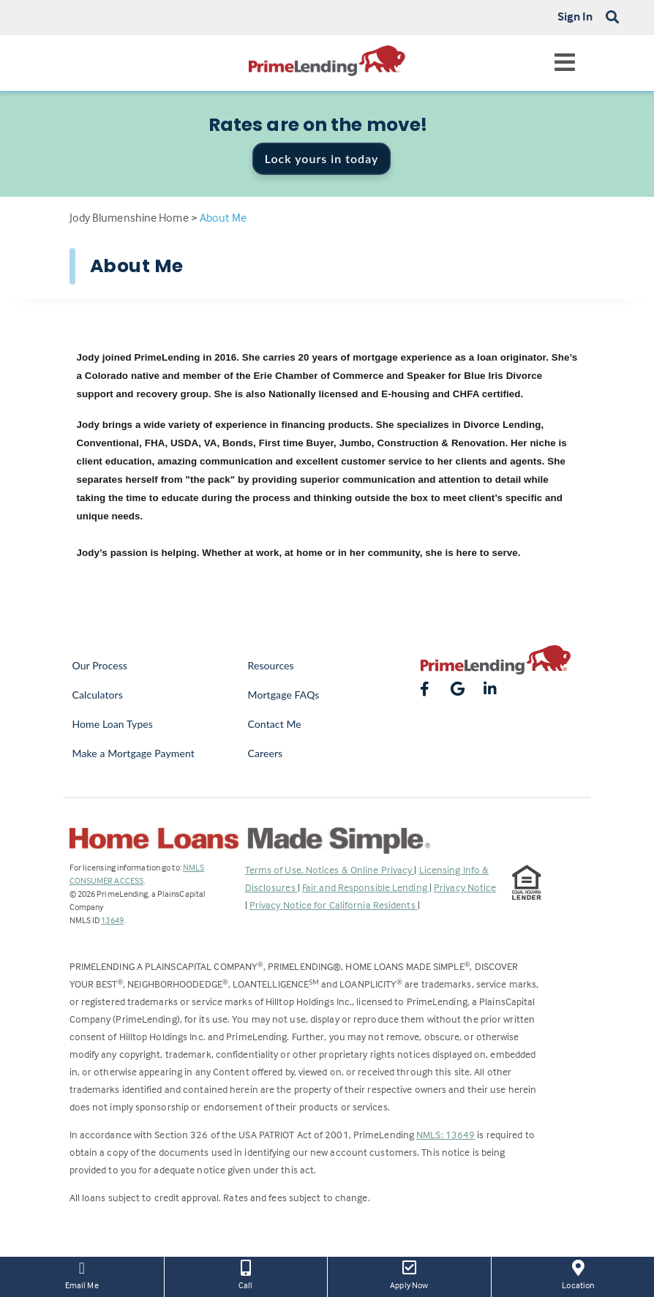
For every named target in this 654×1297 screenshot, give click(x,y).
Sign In (575, 16)
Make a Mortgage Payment (133, 753)
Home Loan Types (113, 724)
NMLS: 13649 (445, 1134)
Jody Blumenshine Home (129, 217)
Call (246, 1273)
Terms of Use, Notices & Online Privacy (330, 869)
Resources (271, 665)
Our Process (100, 665)
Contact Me (274, 724)
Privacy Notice (465, 887)
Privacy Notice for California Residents (333, 904)
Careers (265, 753)
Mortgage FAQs (284, 694)
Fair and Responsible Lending (365, 887)
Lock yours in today (322, 158)
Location (579, 1273)
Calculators (97, 694)
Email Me (82, 1273)
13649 (112, 919)
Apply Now (409, 1273)
